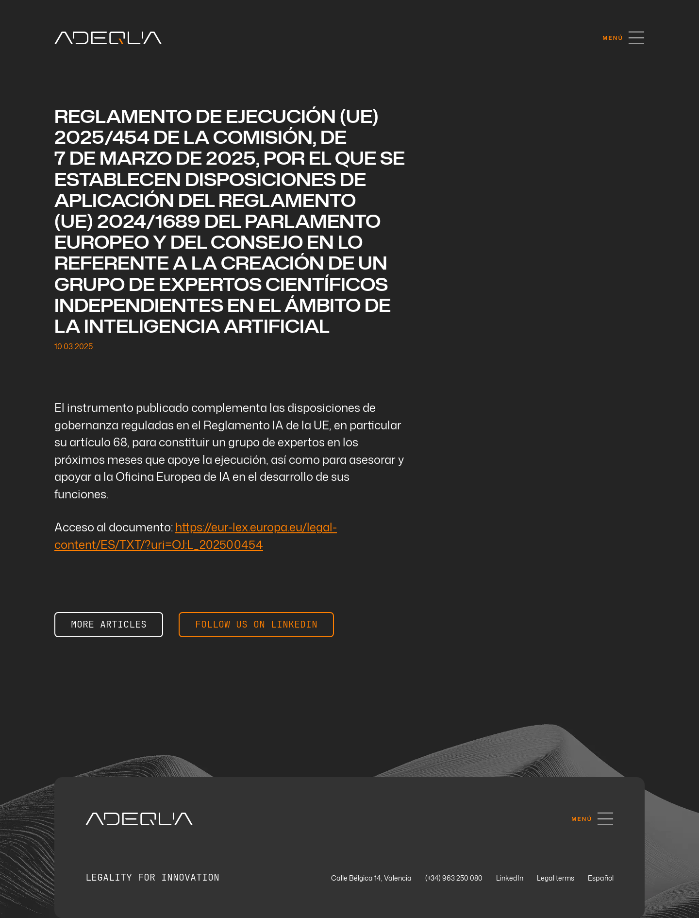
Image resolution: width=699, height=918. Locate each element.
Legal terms (555, 878)
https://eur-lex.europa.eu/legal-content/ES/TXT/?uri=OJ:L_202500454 (195, 535)
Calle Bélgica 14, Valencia (371, 878)
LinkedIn (509, 878)
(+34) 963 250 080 (454, 878)
